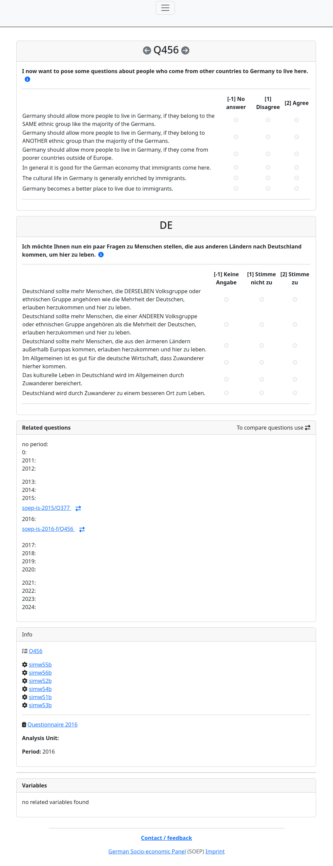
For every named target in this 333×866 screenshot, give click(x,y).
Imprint (215, 851)
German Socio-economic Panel (147, 851)
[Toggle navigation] (165, 8)
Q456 (35, 651)
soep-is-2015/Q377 (46, 508)
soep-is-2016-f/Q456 (48, 529)
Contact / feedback (166, 838)
